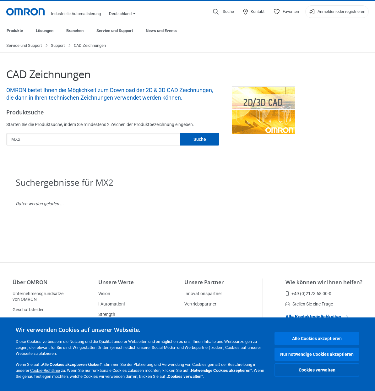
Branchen (75, 30)
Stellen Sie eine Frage (309, 303)
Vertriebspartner (200, 303)
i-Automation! (111, 303)
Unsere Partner (204, 282)
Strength (106, 314)
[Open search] (223, 12)
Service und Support (114, 30)
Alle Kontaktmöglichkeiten (316, 317)
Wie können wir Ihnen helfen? (323, 282)
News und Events (161, 30)
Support (58, 45)
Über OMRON (30, 282)
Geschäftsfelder (28, 309)
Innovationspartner (203, 293)
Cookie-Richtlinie (45, 370)
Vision (104, 293)
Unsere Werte (116, 282)
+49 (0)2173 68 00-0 (308, 293)
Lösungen (44, 30)
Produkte (15, 30)
